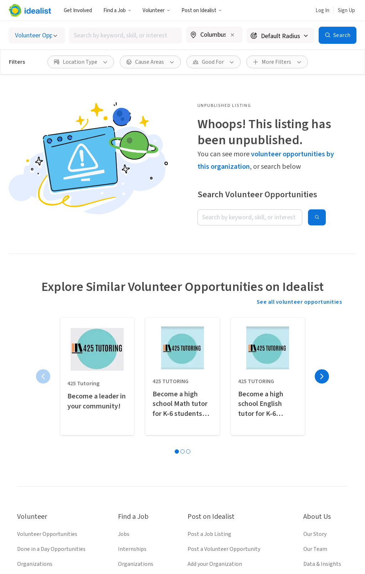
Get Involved (78, 10)
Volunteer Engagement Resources (229, 445)
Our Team (315, 415)
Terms (151, 550)
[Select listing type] (37, 35)
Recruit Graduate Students (219, 460)
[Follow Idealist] (157, 526)
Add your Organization (214, 430)
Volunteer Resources (42, 445)
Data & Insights (322, 430)
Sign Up (346, 10)
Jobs (123, 401)
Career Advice (134, 460)
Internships (132, 415)
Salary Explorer (136, 445)
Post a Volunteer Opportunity (223, 415)
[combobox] (125, 35)
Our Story (315, 401)
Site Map (220, 550)
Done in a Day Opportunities (51, 415)
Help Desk (315, 445)
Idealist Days (32, 460)
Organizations (34, 430)
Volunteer (156, 10)
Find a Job (117, 10)
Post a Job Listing (209, 401)
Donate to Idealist (325, 460)
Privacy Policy (184, 550)
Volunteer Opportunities (47, 401)
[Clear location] (232, 35)
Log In (322, 10)
